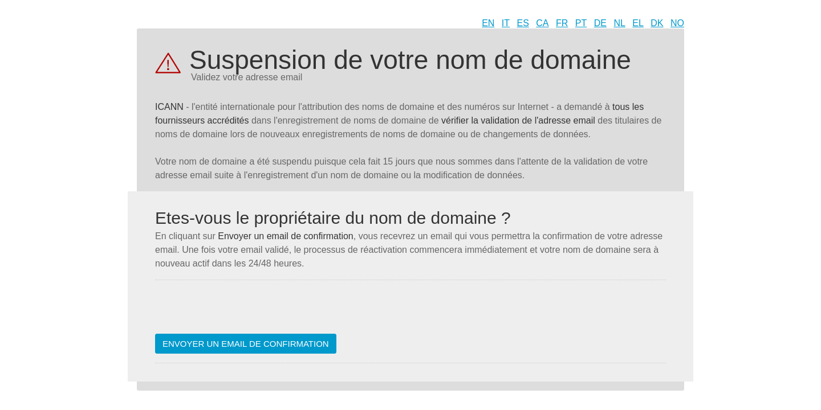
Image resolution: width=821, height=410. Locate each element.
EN (488, 23)
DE (600, 23)
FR (562, 23)
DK (657, 23)
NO (677, 23)
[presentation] (241, 311)
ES (523, 23)
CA (542, 23)
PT (581, 23)
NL (619, 23)
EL (638, 23)
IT (506, 23)
